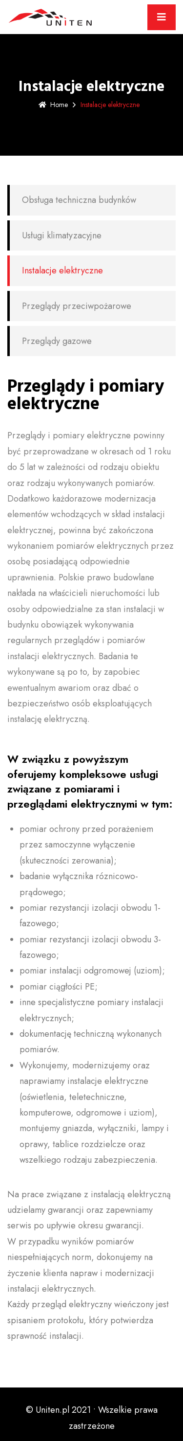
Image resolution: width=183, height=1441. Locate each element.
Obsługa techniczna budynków (79, 200)
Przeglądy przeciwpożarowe (76, 306)
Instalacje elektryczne (62, 270)
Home (53, 104)
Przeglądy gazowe (57, 341)
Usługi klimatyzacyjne (62, 235)
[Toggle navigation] (161, 17)
